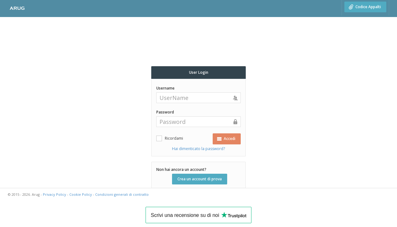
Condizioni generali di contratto (122, 194)
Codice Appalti (364, 6)
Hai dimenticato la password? (198, 148)
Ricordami (174, 138)
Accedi (226, 138)
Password (165, 112)
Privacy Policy (54, 194)
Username (165, 88)
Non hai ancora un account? (181, 169)
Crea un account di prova (199, 179)
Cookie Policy (80, 194)
